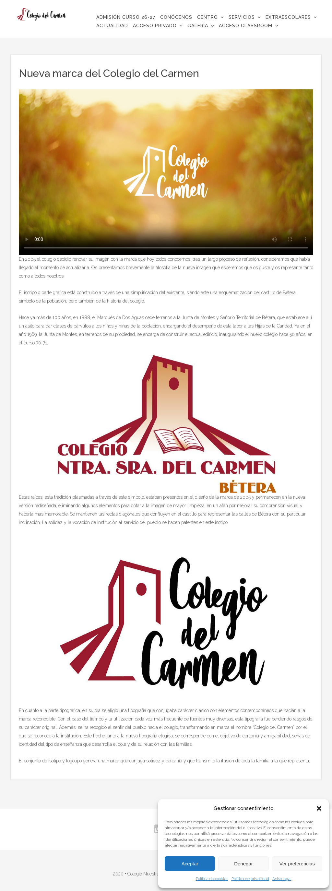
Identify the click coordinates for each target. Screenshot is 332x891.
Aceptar (190, 863)
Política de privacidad (250, 878)
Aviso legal (281, 878)
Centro (207, 17)
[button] (319, 808)
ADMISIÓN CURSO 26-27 (125, 17)
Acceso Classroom (245, 25)
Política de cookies (212, 878)
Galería (197, 25)
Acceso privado (155, 25)
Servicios (242, 17)
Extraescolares (288, 17)
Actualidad (112, 25)
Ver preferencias (297, 863)
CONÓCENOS (176, 17)
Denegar (243, 863)
